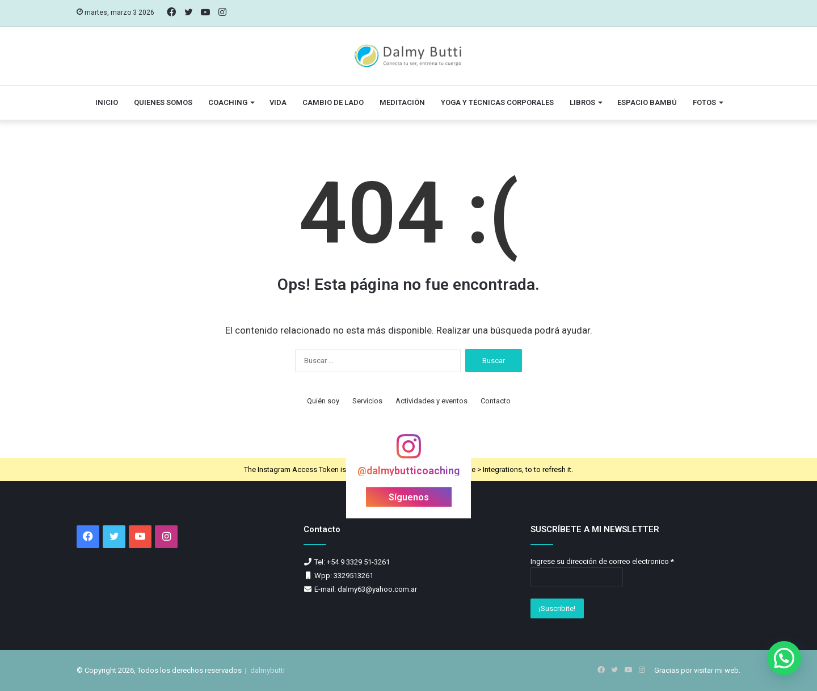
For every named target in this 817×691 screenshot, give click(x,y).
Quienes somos (163, 102)
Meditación (402, 102)
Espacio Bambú (647, 102)
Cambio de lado (333, 102)
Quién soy (323, 401)
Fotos (704, 102)
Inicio (106, 102)
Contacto (496, 401)
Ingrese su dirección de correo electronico (602, 561)
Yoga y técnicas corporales (497, 102)
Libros (582, 102)
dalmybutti (267, 670)
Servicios (367, 401)
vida (278, 102)
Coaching (227, 102)
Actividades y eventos (431, 401)
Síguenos (409, 497)
